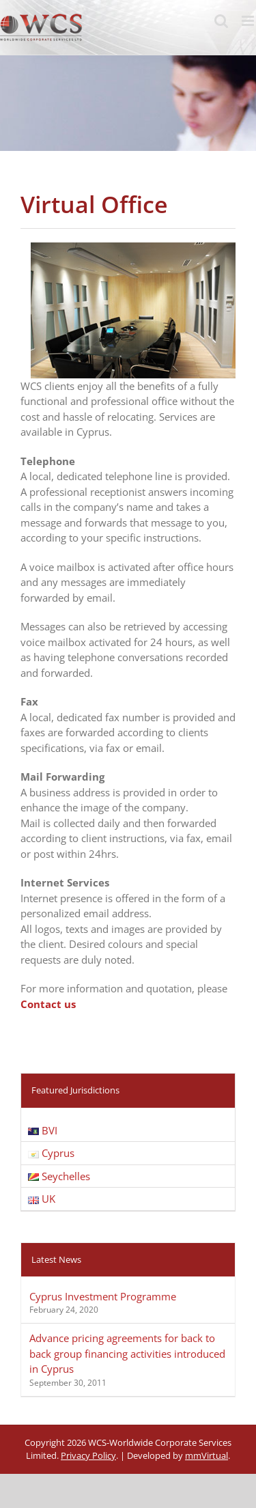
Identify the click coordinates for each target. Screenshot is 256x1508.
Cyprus (51, 1153)
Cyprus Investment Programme (102, 1296)
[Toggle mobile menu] (249, 21)
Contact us (48, 1004)
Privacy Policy (88, 1455)
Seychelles (59, 1176)
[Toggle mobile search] (221, 21)
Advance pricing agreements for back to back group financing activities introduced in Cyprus (127, 1353)
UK (41, 1198)
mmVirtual (206, 1455)
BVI (42, 1130)
